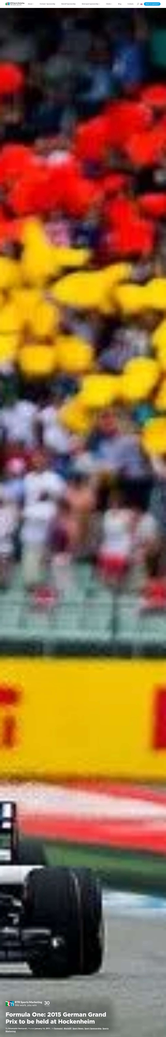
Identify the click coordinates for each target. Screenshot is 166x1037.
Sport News (78, 1028)
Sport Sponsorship (92, 1028)
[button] (141, 4)
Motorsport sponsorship (90, 4)
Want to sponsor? (152, 4)
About (30, 4)
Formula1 (58, 1028)
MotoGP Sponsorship (68, 4)
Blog (119, 4)
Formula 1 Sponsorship (47, 4)
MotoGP (67, 1028)
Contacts (130, 4)
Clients (108, 4)
